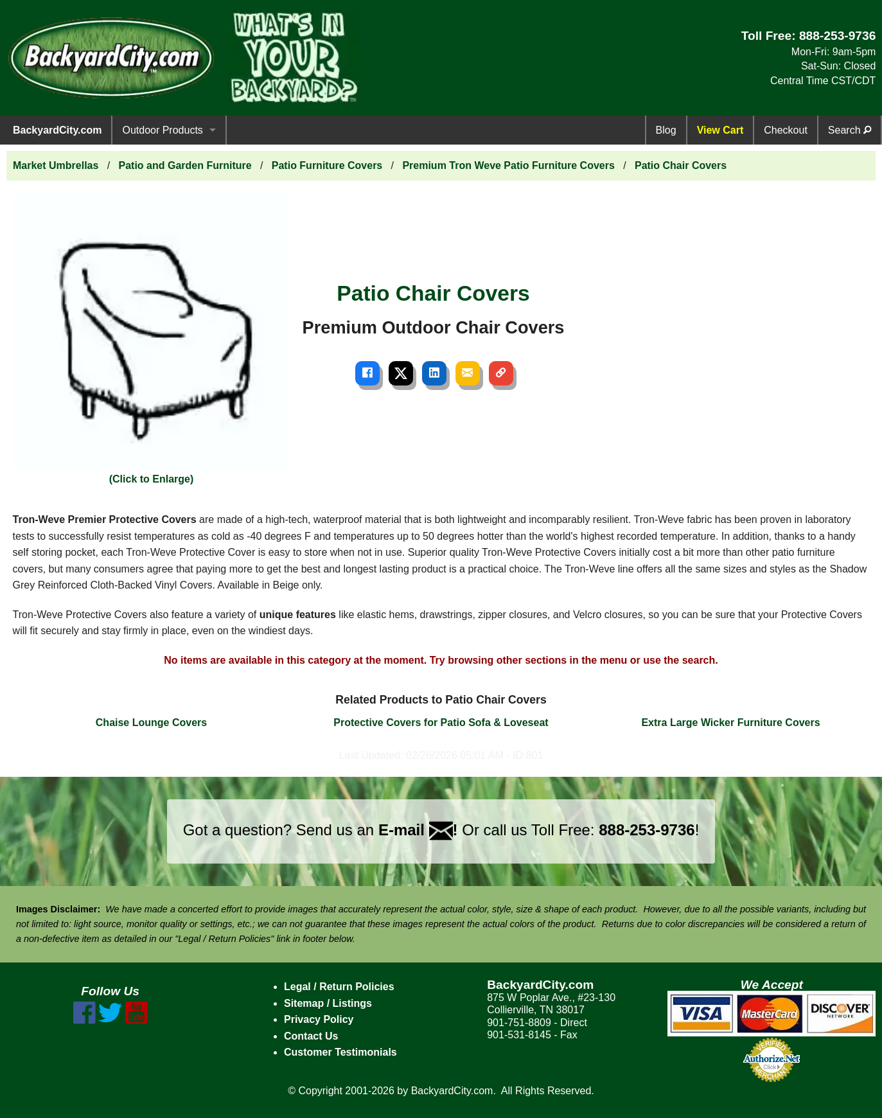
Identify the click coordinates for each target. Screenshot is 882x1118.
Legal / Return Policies (339, 986)
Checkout (785, 130)
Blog (666, 130)
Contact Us (311, 1036)
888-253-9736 (837, 35)
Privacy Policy (319, 1019)
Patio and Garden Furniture (185, 165)
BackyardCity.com (57, 130)
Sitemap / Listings (328, 1003)
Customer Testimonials (340, 1052)
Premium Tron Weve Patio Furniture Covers (508, 165)
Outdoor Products (162, 130)
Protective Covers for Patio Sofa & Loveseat (440, 722)
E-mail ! (418, 829)
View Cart (720, 130)
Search (849, 130)
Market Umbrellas (55, 165)
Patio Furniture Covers (327, 165)
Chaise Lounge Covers (151, 722)
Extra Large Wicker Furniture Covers (730, 722)
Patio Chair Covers (681, 165)
